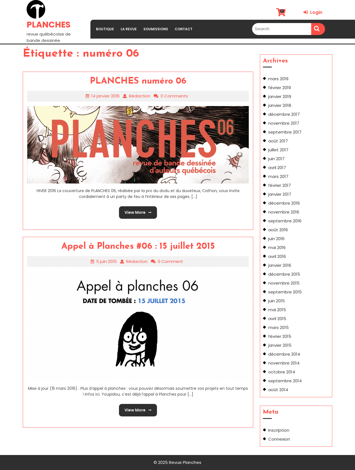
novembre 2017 (283, 123)
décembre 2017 (284, 114)
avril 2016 (277, 256)
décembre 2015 (284, 274)
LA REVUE (129, 29)
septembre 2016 (284, 221)
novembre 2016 (283, 212)
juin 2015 (276, 301)
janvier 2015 (279, 345)
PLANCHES (48, 25)
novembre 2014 (284, 363)
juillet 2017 (278, 150)
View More (135, 210)
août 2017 (278, 141)
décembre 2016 (284, 203)
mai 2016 (277, 247)
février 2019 (279, 88)
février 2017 (279, 185)
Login (312, 12)
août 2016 (278, 230)
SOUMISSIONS (155, 29)
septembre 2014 (285, 381)
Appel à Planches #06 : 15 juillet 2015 (138, 246)
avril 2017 (277, 167)
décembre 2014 (284, 354)
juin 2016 (276, 239)
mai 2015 (277, 310)
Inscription (278, 430)
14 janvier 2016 (105, 96)
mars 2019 (278, 79)
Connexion (279, 439)
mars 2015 (278, 327)
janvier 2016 (279, 265)
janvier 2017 (279, 194)
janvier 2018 (279, 105)
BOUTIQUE (105, 29)
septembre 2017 (284, 132)
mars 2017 (278, 176)
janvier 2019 (279, 96)
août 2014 (278, 390)
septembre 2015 (285, 292)
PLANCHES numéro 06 (138, 81)
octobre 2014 (281, 372)
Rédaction (139, 96)
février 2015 (279, 336)
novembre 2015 (284, 283)
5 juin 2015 (106, 261)
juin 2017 (276, 159)
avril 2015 (277, 318)
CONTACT (183, 29)
